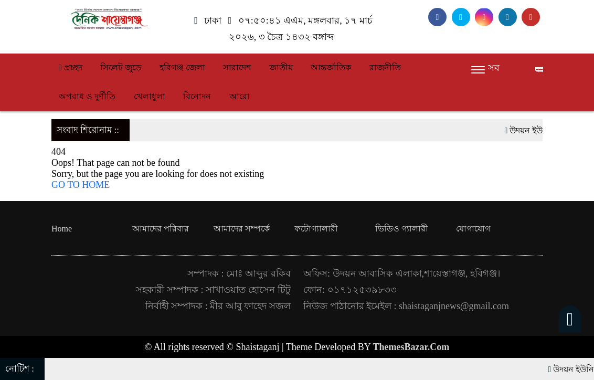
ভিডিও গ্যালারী (401, 228)
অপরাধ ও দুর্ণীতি (87, 96)
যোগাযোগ (473, 228)
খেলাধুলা (149, 96)
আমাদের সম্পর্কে (242, 228)
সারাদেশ (237, 67)
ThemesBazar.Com (411, 347)
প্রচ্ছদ (70, 67)
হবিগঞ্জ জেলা (182, 67)
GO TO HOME (80, 185)
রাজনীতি (385, 67)
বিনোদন (197, 96)
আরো (239, 96)
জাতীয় (281, 67)
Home (61, 228)
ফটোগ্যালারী (316, 228)
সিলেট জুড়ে (120, 67)
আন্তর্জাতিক (331, 67)
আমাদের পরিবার (160, 228)
